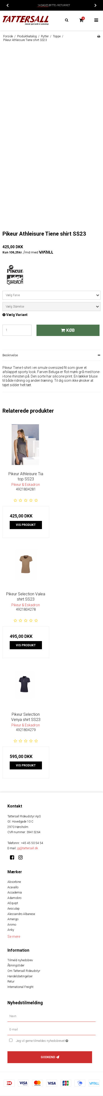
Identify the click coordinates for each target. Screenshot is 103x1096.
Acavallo (12, 887)
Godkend (48, 1057)
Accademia (14, 892)
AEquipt (12, 903)
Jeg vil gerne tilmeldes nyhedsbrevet (49, 1040)
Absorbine (14, 882)
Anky (10, 930)
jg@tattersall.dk (27, 848)
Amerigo (12, 919)
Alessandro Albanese (21, 914)
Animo (11, 924)
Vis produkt (26, 525)
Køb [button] (67, 330)
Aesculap (13, 908)
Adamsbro (14, 898)
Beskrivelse (10, 355)
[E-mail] (51, 1029)
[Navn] (51, 1016)
